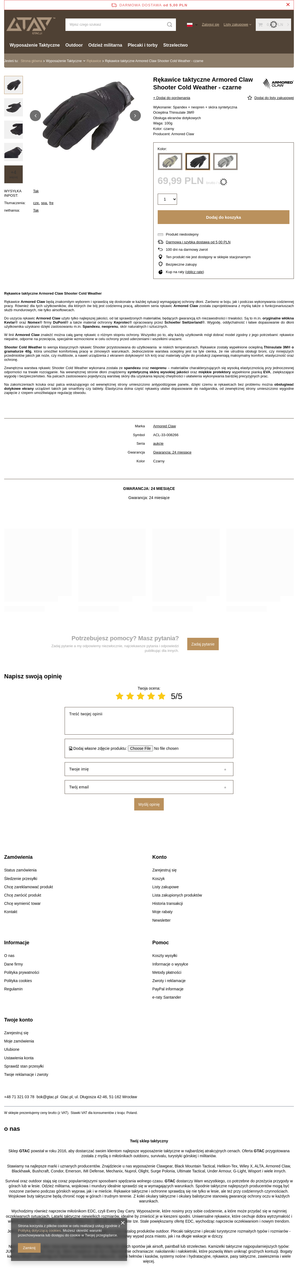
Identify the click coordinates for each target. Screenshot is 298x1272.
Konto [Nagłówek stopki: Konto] (159, 857)
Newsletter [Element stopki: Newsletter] (161, 920)
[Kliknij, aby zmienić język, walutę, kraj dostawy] (192, 24)
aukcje (158, 443)
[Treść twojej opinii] (149, 721)
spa (44, 203)
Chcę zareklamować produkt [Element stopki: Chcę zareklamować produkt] (28, 887)
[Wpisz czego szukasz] (120, 24)
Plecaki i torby (143, 45)
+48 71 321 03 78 (19, 1097)
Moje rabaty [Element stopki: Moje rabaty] (162, 912)
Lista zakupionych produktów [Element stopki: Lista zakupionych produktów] (177, 895)
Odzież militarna (105, 45)
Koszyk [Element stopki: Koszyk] (158, 878)
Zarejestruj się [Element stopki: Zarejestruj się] (164, 870)
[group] (85, 115)
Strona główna (31, 61)
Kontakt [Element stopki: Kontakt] (10, 912)
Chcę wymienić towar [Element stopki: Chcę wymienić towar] (22, 903)
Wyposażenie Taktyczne (35, 45)
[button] (35, 115)
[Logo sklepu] (30, 24)
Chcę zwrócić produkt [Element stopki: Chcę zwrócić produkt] (22, 895)
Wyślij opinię (149, 804)
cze (36, 203)
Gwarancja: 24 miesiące (172, 452)
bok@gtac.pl (47, 1097)
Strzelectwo (175, 45)
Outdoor (74, 45)
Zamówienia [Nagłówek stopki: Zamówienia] (18, 857)
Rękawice (94, 61)
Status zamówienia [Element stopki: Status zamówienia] (20, 870)
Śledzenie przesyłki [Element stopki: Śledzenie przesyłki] (20, 878)
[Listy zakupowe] (237, 24)
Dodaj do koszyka (223, 217)
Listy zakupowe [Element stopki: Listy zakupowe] (165, 887)
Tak (36, 191)
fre (51, 203)
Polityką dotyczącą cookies (39, 1230)
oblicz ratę (194, 272)
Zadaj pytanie (203, 644)
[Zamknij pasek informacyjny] (287, 5)
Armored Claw (164, 426)
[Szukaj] (169, 24)
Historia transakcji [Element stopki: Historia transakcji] (167, 903)
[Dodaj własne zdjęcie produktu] (164, 748)
